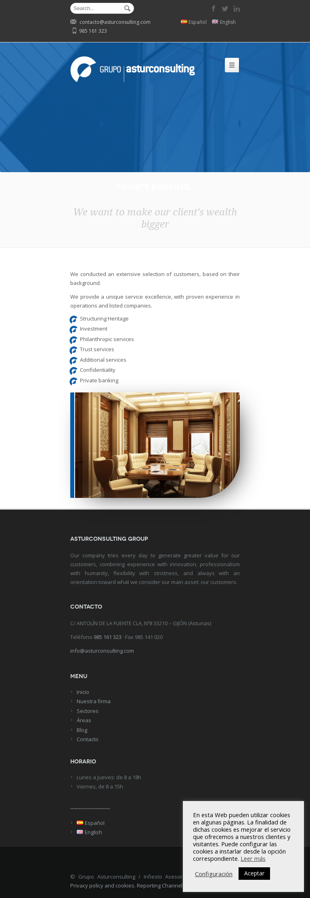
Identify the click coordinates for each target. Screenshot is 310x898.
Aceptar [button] (254, 873)
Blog (82, 730)
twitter (225, 8)
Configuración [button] (213, 873)
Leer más (253, 858)
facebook (214, 8)
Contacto (87, 739)
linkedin (236, 8)
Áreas (84, 720)
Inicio (83, 692)
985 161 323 (107, 637)
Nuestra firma (94, 701)
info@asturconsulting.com (102, 650)
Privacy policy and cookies (102, 885)
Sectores (87, 711)
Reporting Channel (159, 885)
